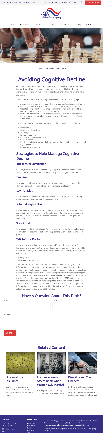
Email (55, 300)
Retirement (31, 423)
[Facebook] (81, 3)
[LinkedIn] (75, 3)
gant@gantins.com (59, 2)
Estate (29, 428)
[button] (12, 24)
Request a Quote (93, 3)
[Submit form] (10, 333)
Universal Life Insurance (14, 379)
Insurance (30, 430)
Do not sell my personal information (78, 425)
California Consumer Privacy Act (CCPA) (57, 423)
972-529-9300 (44, 3)
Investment (31, 425)
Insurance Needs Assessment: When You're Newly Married (50, 381)
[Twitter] (70, 3)
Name (6, 300)
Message (7, 314)
